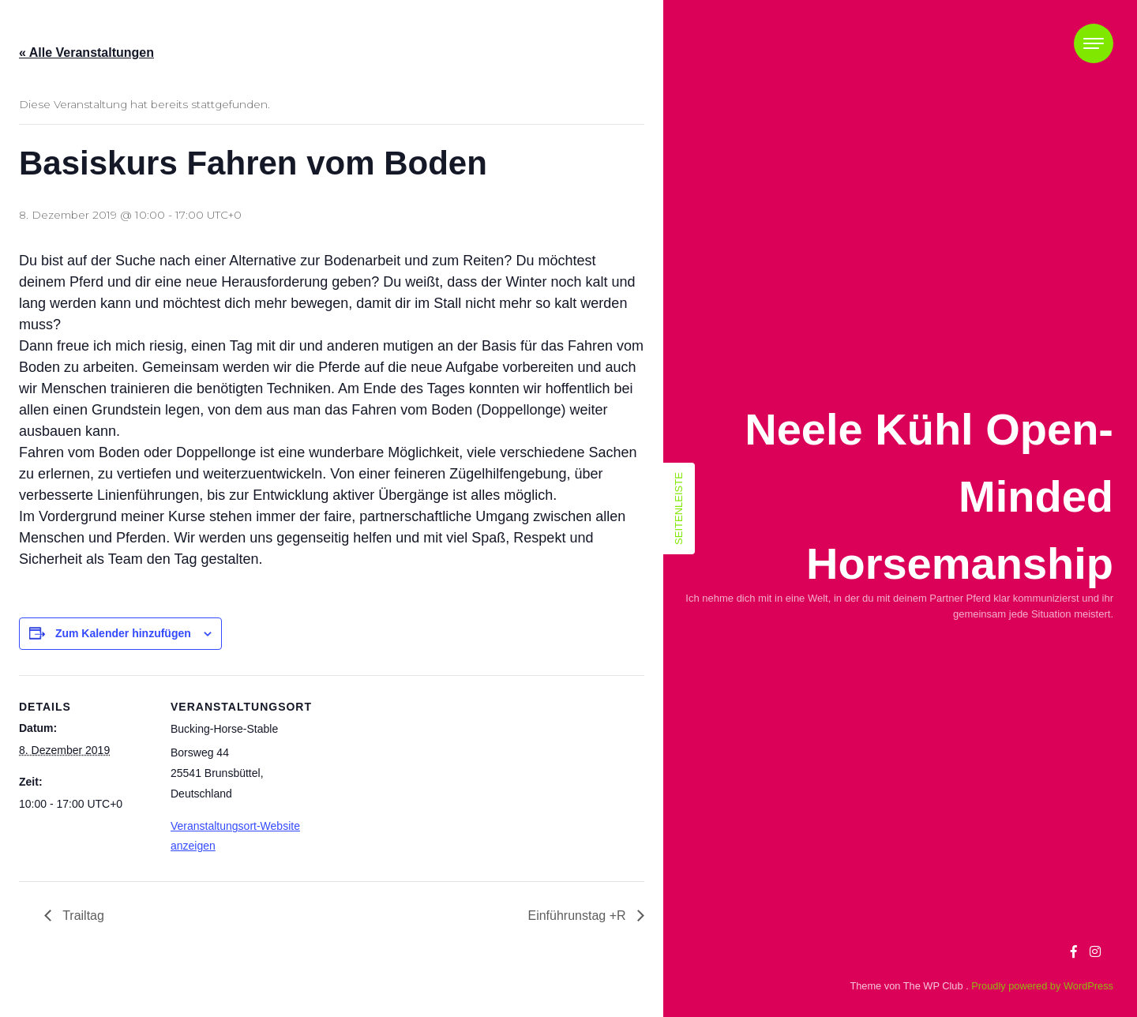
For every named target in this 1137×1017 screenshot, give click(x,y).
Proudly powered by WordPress (1042, 986)
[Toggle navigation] (1093, 43)
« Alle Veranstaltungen (86, 52)
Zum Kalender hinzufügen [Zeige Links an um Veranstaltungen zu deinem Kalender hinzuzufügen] (123, 633)
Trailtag (81, 915)
